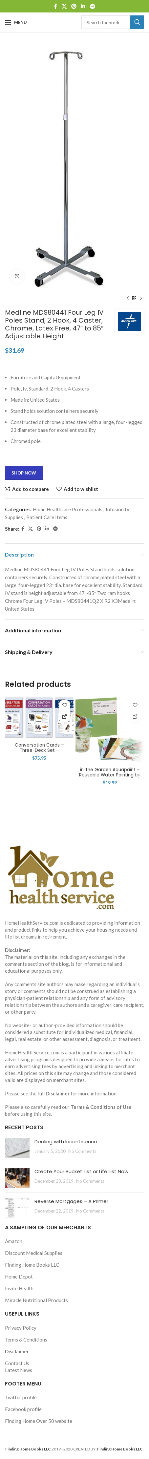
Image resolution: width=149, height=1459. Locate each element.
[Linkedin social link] (83, 6)
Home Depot (19, 1276)
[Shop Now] (64, 717)
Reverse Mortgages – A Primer (71, 1201)
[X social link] (64, 6)
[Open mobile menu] (16, 22)
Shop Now (23, 473)
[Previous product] (127, 298)
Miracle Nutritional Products (36, 1300)
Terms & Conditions (26, 1340)
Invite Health (19, 1288)
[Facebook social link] (55, 6)
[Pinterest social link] (73, 6)
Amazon (13, 1241)
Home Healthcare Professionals (67, 509)
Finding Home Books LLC (32, 1265)
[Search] (112, 22)
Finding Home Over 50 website (38, 1421)
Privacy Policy (20, 1328)
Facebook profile (23, 1409)
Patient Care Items (46, 517)
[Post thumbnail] (17, 1148)
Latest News (18, 1370)
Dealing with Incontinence (65, 1141)
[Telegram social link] (92, 6)
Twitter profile (21, 1397)
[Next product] (141, 298)
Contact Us (17, 1363)
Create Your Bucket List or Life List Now (81, 1171)
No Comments (82, 1151)
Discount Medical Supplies (33, 1253)
